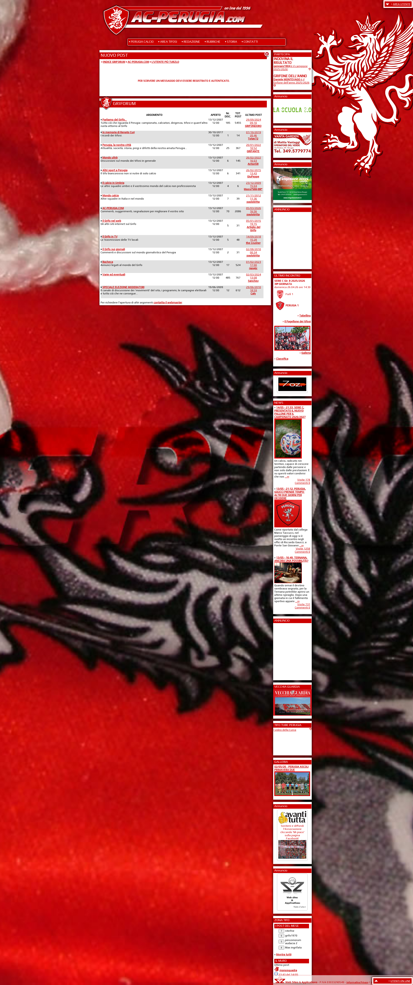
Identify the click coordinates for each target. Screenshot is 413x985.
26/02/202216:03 (253, 160)
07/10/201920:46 (253, 135)
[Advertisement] (287, 239)
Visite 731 (303, 604)
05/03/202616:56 (253, 211)
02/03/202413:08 (253, 277)
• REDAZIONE (191, 41)
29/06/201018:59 (253, 290)
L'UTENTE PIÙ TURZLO (165, 61)
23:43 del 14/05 (288, 974)
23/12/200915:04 (253, 186)
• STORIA (231, 41)
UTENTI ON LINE (400, 981)
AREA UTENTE (402, 4)
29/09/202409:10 (253, 123)
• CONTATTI (250, 41)
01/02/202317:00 (253, 265)
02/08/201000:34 (253, 252)
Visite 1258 (303, 548)
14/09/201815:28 (253, 240)
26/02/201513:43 (253, 173)
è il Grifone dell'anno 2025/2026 (291, 81)
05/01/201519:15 (253, 225)
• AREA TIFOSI (167, 41)
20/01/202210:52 (253, 148)
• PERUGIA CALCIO (141, 41)
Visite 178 (303, 479)
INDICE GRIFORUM (114, 61)
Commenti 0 (302, 482)
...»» (287, 476)
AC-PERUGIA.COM (138, 61)
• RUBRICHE (212, 41)
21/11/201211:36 (253, 198)
